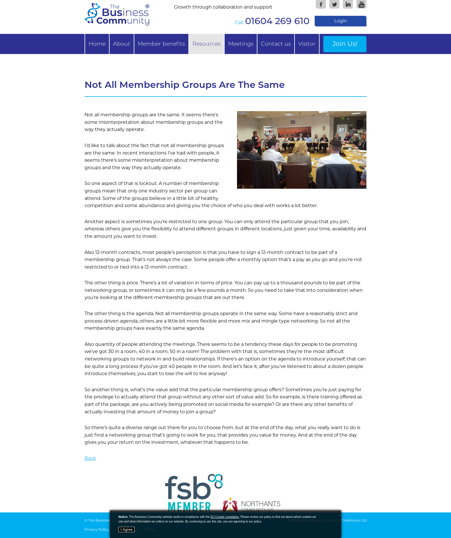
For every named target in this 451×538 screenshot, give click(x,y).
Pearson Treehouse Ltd (346, 520)
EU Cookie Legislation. (225, 516)
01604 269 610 (277, 20)
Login (340, 21)
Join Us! (345, 44)
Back (90, 458)
